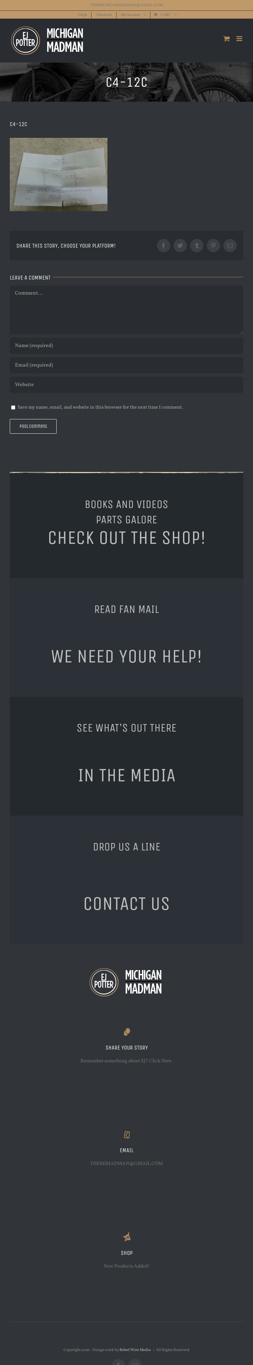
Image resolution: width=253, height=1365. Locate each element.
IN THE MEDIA (127, 775)
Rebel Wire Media (135, 1350)
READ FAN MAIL (126, 609)
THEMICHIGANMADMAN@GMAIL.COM (126, 5)
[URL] (126, 385)
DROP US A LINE (127, 846)
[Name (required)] (126, 346)
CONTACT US (126, 903)
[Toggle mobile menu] (239, 38)
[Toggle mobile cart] (226, 38)
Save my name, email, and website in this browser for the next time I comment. (100, 407)
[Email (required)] (126, 365)
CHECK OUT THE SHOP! (127, 537)
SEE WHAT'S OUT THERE (126, 727)
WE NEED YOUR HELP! (126, 656)
